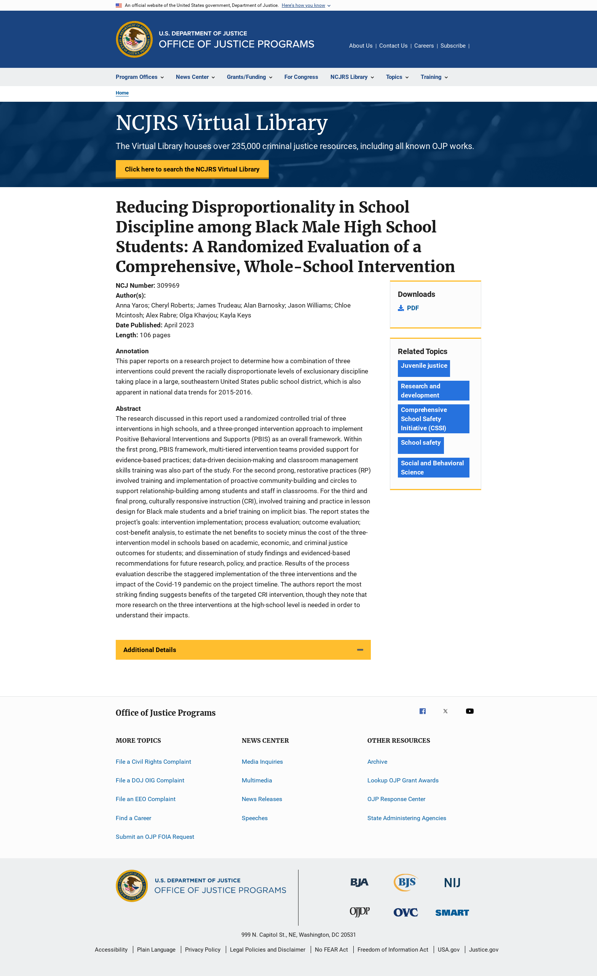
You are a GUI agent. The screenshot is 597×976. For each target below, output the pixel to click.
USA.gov (449, 949)
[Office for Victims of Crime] (406, 917)
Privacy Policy (202, 949)
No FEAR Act (331, 949)
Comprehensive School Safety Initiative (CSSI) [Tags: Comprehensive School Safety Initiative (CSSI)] (424, 419)
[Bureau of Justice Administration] (360, 888)
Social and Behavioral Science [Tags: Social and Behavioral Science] (432, 467)
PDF (413, 308)
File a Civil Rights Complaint (153, 761)
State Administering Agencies (406, 817)
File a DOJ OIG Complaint (150, 780)
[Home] (236, 39)
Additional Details (149, 650)
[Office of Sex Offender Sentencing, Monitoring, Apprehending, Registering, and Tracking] (452, 917)
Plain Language (156, 949)
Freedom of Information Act (393, 949)
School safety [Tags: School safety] (421, 442)
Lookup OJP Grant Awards (403, 780)
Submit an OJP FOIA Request (155, 836)
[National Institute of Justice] (452, 888)
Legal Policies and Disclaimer (267, 949)
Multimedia (257, 780)
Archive (377, 761)
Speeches (255, 817)
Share (481, 51)
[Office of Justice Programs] (134, 39)
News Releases (262, 799)
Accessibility (111, 949)
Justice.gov (483, 949)
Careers (424, 45)
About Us (361, 45)
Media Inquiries (262, 761)
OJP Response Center (396, 799)
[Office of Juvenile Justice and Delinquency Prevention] (360, 918)
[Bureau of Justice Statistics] (406, 893)
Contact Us (393, 45)
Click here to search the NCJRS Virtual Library (192, 169)
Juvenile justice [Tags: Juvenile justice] (424, 365)
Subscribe (453, 45)
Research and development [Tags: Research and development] (421, 390)
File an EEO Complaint (146, 799)
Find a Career (133, 817)
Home (122, 93)
